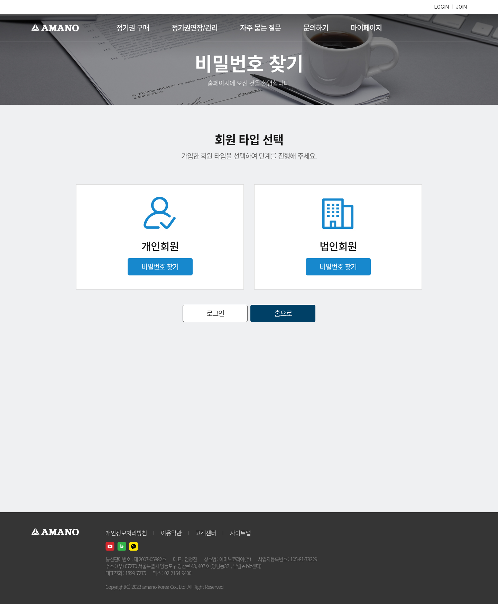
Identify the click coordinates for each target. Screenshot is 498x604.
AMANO (58, 27)
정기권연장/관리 (195, 27)
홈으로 (283, 313)
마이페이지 (366, 27)
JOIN (461, 7)
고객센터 (205, 532)
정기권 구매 (132, 27)
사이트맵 (240, 532)
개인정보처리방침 (126, 532)
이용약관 (171, 532)
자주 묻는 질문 (260, 27)
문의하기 (315, 27)
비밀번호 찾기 (159, 267)
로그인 (215, 313)
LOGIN (441, 7)
